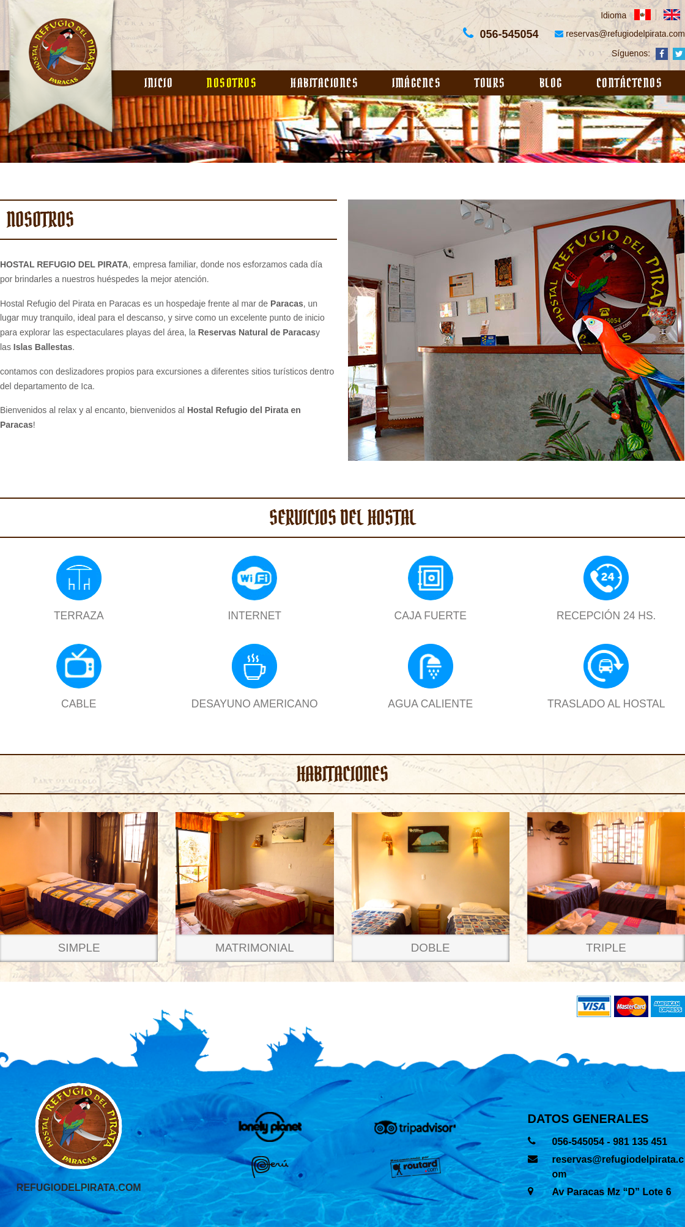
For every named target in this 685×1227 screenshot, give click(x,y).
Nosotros (232, 83)
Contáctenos (629, 83)
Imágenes (416, 83)
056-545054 (579, 1141)
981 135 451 (640, 1141)
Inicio (158, 83)
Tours (490, 83)
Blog (551, 83)
